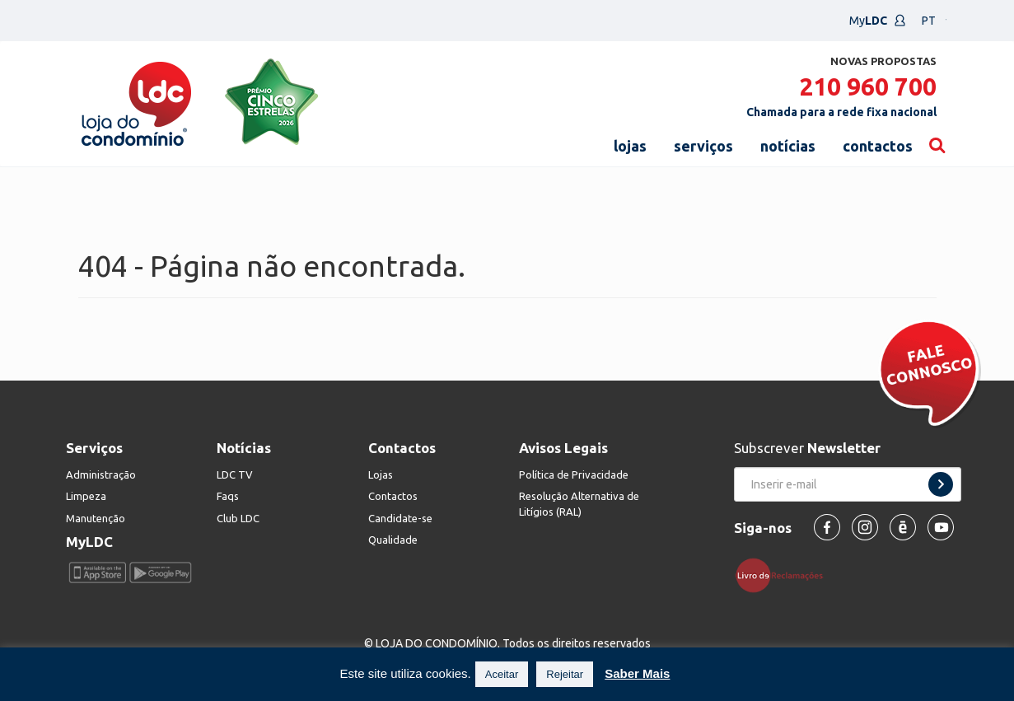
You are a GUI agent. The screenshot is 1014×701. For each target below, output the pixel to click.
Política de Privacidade (573, 474)
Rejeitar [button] (564, 674)
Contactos (393, 496)
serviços (703, 146)
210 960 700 (868, 86)
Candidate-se (400, 518)
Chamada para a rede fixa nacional (841, 112)
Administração (101, 474)
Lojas (380, 474)
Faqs (228, 496)
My (877, 20)
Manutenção (95, 518)
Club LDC (238, 518)
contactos (878, 146)
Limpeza (86, 496)
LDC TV (235, 474)
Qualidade (393, 539)
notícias (787, 146)
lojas (630, 146)
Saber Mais (637, 673)
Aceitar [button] (501, 674)
